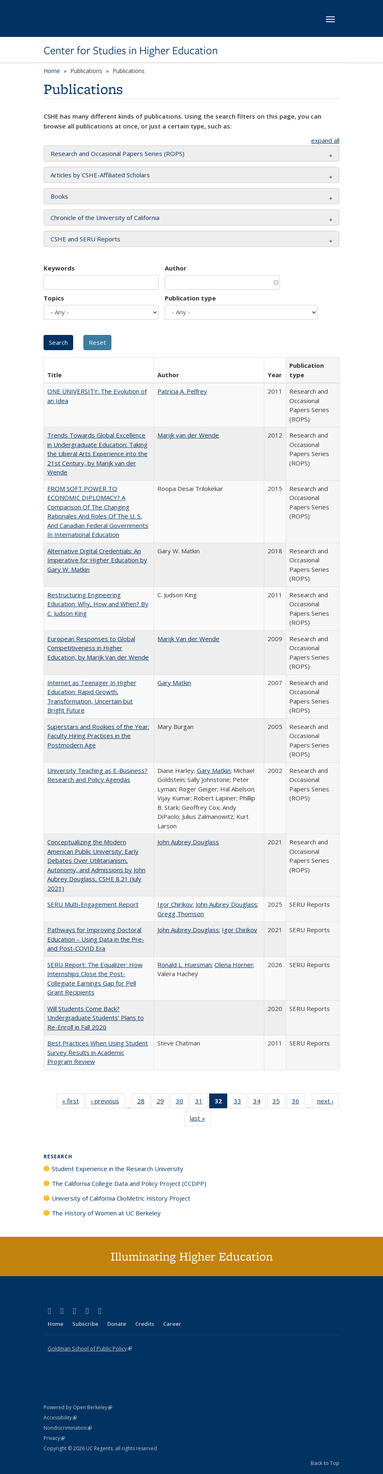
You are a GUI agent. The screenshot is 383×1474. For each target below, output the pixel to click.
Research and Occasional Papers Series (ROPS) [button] (118, 153)
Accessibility (60, 1417)
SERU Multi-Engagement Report (92, 904)
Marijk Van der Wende (188, 639)
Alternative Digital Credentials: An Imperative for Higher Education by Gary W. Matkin (97, 560)
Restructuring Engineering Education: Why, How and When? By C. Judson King (97, 604)
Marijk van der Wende (188, 435)
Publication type (190, 298)
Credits (144, 1323)
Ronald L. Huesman (184, 965)
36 (298, 1102)
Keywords (59, 268)
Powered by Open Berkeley (78, 1407)
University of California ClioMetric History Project (121, 1198)
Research (58, 1156)
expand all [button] (325, 140)
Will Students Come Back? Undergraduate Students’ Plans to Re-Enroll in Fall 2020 (95, 1017)
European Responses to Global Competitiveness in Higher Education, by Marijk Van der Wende (98, 648)
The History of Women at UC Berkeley (106, 1213)
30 (182, 1102)
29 (163, 1102)
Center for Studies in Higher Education (131, 50)
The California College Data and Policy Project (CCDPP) (129, 1183)
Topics (54, 298)
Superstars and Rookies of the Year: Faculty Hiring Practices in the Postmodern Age (98, 735)
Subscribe (85, 1323)
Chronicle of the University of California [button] (105, 217)
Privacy (54, 1438)
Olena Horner (234, 965)
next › (328, 1102)
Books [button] (59, 196)
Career (172, 1323)
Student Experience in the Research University (117, 1169)
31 (201, 1102)
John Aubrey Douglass (188, 842)
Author (176, 268)
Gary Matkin (174, 683)
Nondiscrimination (68, 1427)
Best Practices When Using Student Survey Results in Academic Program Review (97, 1052)
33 (240, 1102)
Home (52, 71)
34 (259, 1102)
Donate (116, 1323)
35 (278, 1102)
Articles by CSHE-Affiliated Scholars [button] (100, 175)
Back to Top (325, 1463)
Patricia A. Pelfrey (182, 391)
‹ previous (108, 1102)
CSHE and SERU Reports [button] (85, 239)
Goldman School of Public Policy (90, 1348)
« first (73, 1102)
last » (200, 1120)
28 (143, 1102)
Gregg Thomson (180, 914)
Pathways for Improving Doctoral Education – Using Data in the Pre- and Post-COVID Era (95, 939)
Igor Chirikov (175, 904)
